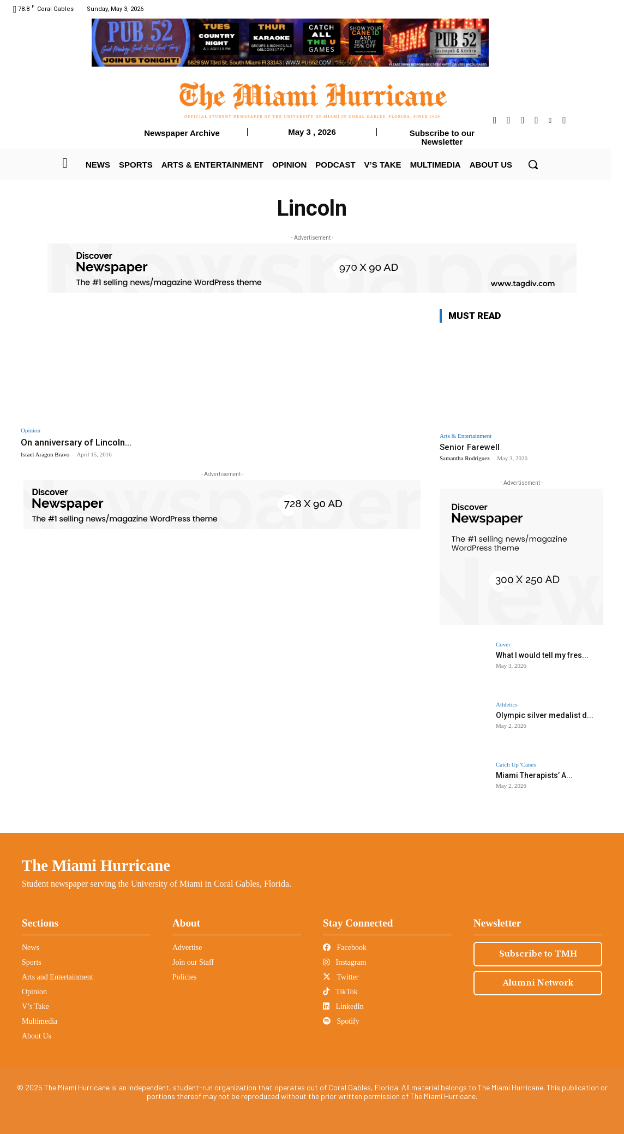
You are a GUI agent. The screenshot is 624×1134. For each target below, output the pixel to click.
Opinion (30, 431)
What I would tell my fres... (542, 655)
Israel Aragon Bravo (45, 454)
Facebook (345, 947)
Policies (184, 977)
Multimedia (39, 1021)
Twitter (340, 977)
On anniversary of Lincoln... (76, 442)
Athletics (507, 705)
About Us (36, 1036)
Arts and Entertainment (57, 977)
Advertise (187, 947)
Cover (503, 645)
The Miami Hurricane (96, 865)
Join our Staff (193, 962)
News (30, 947)
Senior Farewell (470, 447)
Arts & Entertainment (465, 436)
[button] (533, 164)
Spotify (341, 1021)
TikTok (340, 992)
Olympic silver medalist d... (544, 715)
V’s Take (35, 1006)
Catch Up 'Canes (516, 765)
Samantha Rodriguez (465, 458)
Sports (31, 962)
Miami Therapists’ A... (534, 775)
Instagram (344, 962)
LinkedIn (343, 1006)
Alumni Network (538, 983)
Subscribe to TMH (538, 954)
